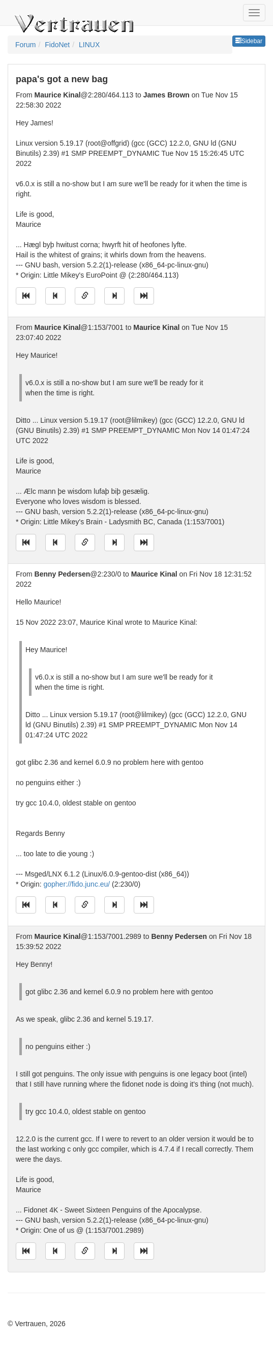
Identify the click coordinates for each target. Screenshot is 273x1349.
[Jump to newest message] (144, 296)
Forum (25, 45)
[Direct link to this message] (85, 296)
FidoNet (57, 45)
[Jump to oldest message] (26, 296)
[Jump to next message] (114, 296)
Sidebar (248, 41)
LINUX (89, 45)
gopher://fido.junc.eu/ (76, 884)
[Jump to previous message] (55, 296)
